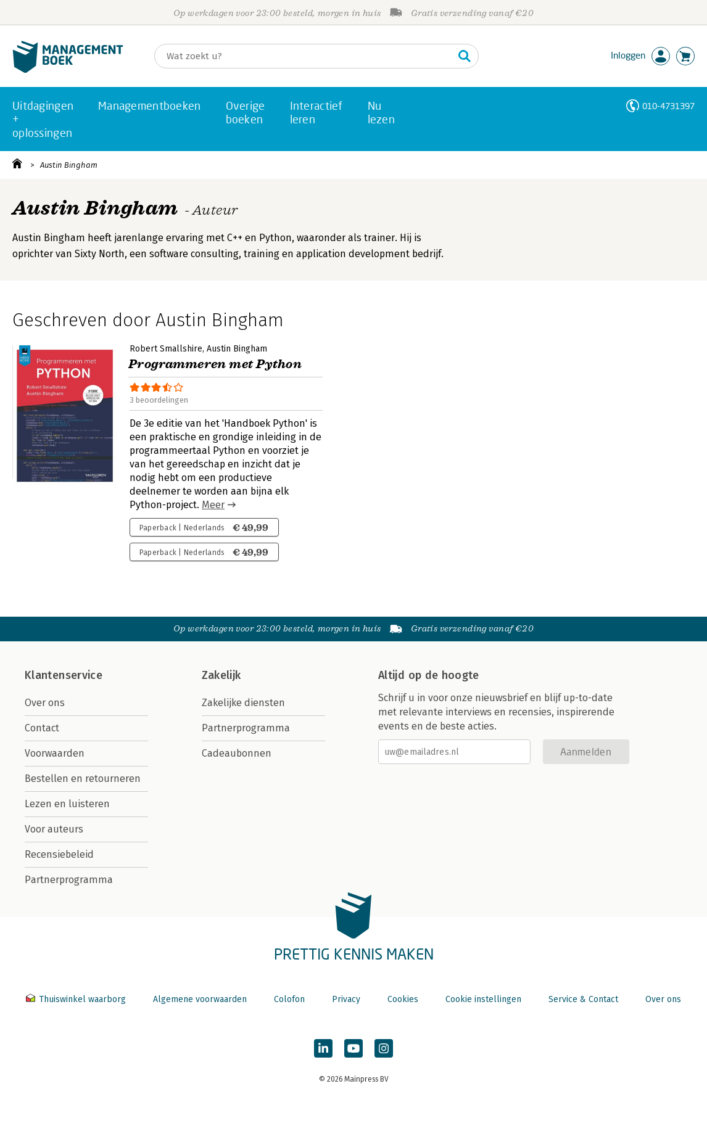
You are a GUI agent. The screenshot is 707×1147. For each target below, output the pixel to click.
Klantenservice (63, 675)
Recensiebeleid (59, 854)
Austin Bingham (68, 165)
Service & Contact (583, 999)
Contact (42, 728)
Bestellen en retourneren (83, 778)
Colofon (289, 999)
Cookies (402, 999)
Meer (213, 505)
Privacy (346, 999)
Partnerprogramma (69, 880)
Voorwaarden (55, 753)
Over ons (45, 703)
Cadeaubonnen (236, 753)
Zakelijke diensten (243, 703)
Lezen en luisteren (67, 804)
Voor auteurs (54, 829)
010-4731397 (668, 106)
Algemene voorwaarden (200, 999)
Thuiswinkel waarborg (77, 999)
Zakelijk (221, 675)
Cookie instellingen (483, 999)
